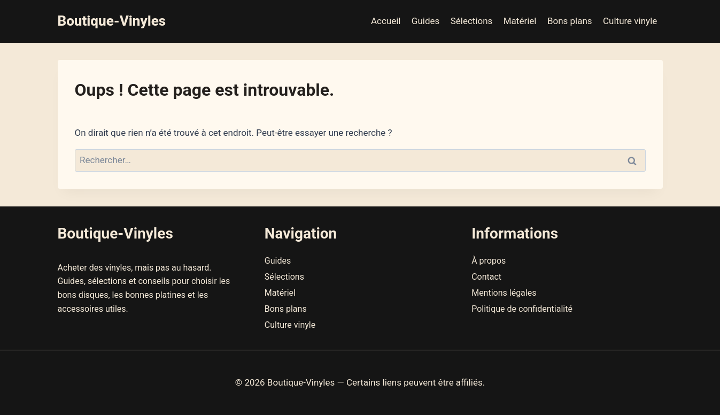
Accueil (386, 21)
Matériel (520, 21)
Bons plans (569, 21)
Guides (425, 21)
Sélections (472, 21)
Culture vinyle (630, 21)
